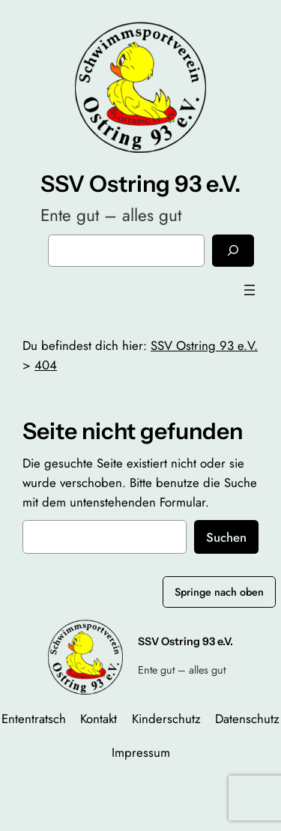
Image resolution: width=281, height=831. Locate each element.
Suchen (226, 537)
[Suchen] (233, 251)
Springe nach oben (219, 591)
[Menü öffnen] (250, 290)
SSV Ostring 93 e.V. (140, 184)
